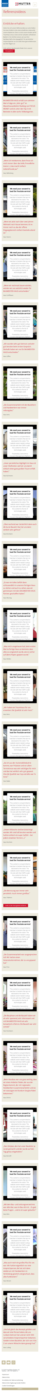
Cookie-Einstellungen (8, 1386)
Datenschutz (6, 1377)
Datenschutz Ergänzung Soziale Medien (13, 1383)
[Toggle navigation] (35, 4)
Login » (20, 1389)
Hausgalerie (9, 51)
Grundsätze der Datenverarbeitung (12, 1380)
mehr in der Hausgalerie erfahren (15, 905)
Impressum (5, 1374)
